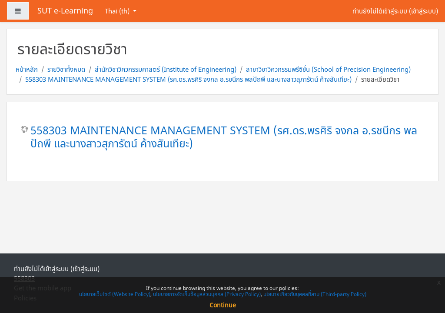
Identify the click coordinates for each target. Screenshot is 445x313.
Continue (222, 305)
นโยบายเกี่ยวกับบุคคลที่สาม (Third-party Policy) (314, 294)
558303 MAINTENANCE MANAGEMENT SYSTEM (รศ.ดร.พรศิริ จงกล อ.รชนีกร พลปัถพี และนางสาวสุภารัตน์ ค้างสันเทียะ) (188, 79)
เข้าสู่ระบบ (423, 11)
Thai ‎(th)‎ (118, 11)
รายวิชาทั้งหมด (66, 69)
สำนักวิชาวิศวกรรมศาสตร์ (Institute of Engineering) (165, 69)
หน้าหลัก (27, 69)
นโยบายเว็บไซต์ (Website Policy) (114, 294)
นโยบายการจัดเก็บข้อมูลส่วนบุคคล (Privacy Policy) (207, 294)
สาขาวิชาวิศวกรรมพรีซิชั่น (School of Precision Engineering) (328, 69)
